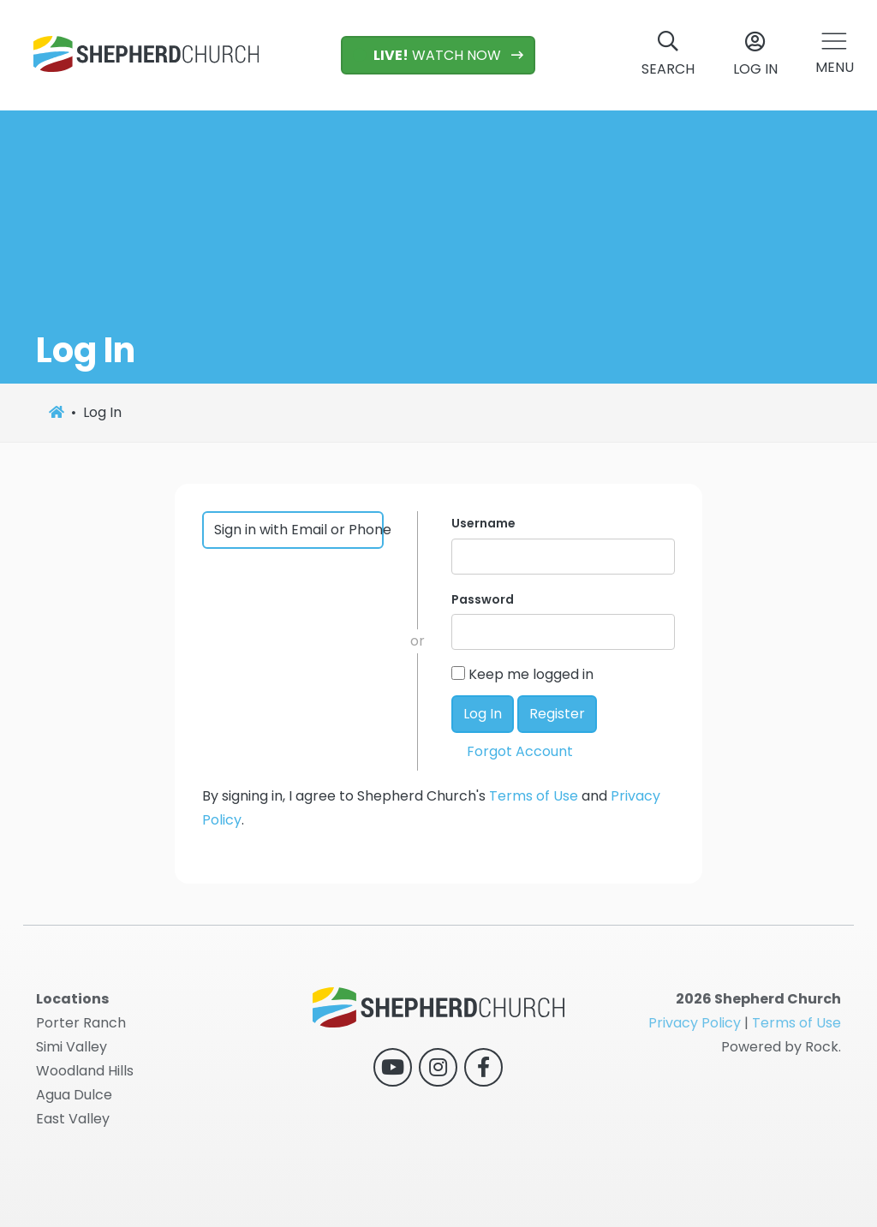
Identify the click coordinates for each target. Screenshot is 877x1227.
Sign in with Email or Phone (299, 529)
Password (482, 599)
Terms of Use (533, 796)
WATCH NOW (428, 55)
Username (483, 523)
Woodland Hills (85, 1071)
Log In (482, 714)
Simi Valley (71, 1047)
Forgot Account (520, 751)
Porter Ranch (81, 1023)
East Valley (73, 1119)
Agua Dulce (74, 1095)
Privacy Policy (694, 1023)
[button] (834, 55)
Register (557, 714)
